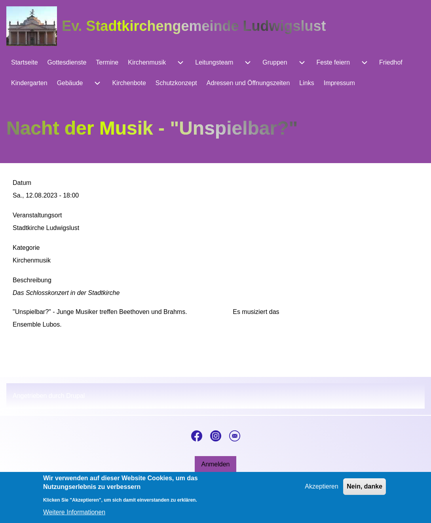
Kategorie (26, 247)
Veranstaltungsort (37, 215)
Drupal (75, 395)
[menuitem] (24, 62)
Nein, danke (364, 490)
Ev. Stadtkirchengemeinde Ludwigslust (194, 26)
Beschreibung (32, 280)
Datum (22, 182)
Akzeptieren (321, 490)
